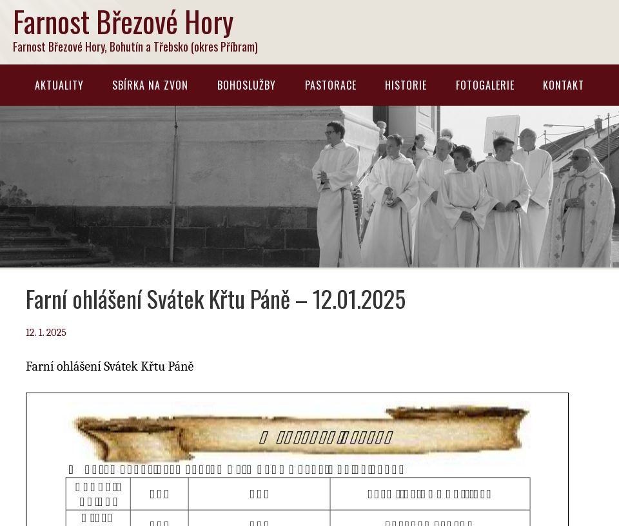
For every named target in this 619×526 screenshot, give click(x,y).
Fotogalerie (485, 85)
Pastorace (331, 85)
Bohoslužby (246, 85)
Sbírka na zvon (150, 85)
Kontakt (563, 85)
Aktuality (59, 85)
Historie (406, 85)
